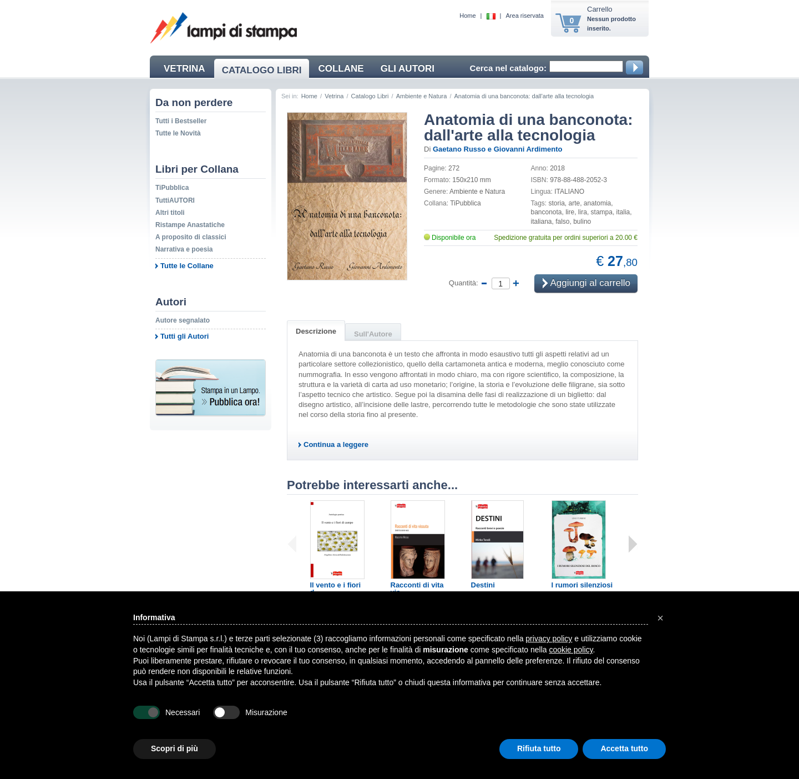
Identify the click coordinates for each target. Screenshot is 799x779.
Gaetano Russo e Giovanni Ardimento (498, 149)
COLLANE (340, 68)
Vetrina (334, 96)
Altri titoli (170, 213)
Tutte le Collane (187, 266)
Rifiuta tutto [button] (539, 748)
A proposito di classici (190, 237)
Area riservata (525, 15)
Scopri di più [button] (174, 748)
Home (467, 15)
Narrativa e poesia (184, 249)
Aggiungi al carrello (586, 284)
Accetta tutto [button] (624, 748)
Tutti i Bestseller (180, 121)
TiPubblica (172, 188)
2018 (557, 168)
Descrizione (316, 331)
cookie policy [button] (571, 649)
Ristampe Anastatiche (190, 225)
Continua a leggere (336, 444)
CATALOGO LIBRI (262, 70)
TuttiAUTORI (175, 200)
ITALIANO (569, 191)
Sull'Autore (373, 334)
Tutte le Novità (178, 133)
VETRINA (184, 68)
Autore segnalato (182, 320)
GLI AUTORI (407, 68)
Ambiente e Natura (421, 96)
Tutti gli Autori (184, 336)
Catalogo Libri (370, 96)
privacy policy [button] (548, 638)
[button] (660, 618)
